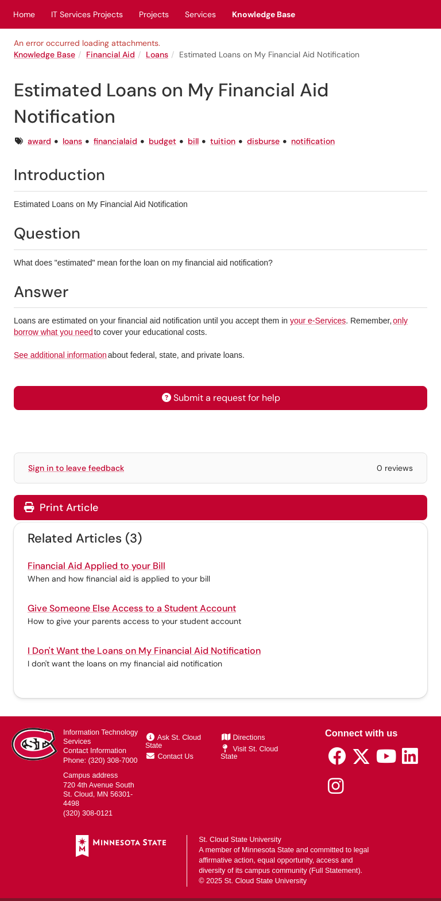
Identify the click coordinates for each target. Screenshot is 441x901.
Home (24, 14)
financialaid (115, 141)
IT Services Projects (87, 14)
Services (200, 14)
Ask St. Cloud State (173, 742)
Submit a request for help (220, 398)
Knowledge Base (263, 14)
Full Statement (334, 871)
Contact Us (170, 756)
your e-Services (318, 320)
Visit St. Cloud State (249, 753)
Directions (243, 738)
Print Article (61, 507)
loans (72, 141)
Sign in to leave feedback (76, 468)
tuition (222, 141)
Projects (154, 14)
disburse (263, 141)
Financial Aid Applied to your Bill (96, 566)
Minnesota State (268, 850)
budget (162, 141)
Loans (157, 54)
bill (193, 141)
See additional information (60, 355)
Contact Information (94, 751)
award (39, 141)
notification (313, 141)
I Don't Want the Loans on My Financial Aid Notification (144, 651)
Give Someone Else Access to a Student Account (132, 608)
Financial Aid (110, 54)
